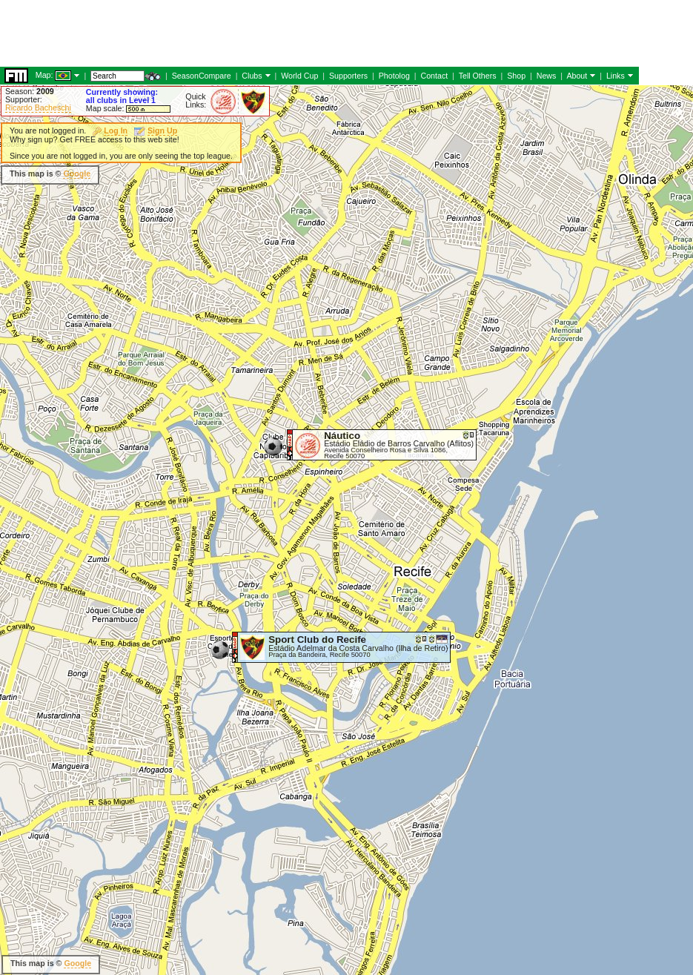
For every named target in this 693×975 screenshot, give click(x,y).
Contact (434, 75)
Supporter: (23, 99)
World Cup (299, 75)
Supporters (348, 75)
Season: (29, 91)
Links (615, 75)
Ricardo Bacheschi (38, 107)
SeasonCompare (201, 75)
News (547, 75)
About (576, 75)
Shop (516, 75)
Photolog (394, 75)
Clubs (252, 75)
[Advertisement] (270, 33)
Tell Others (478, 75)
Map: (44, 74)
